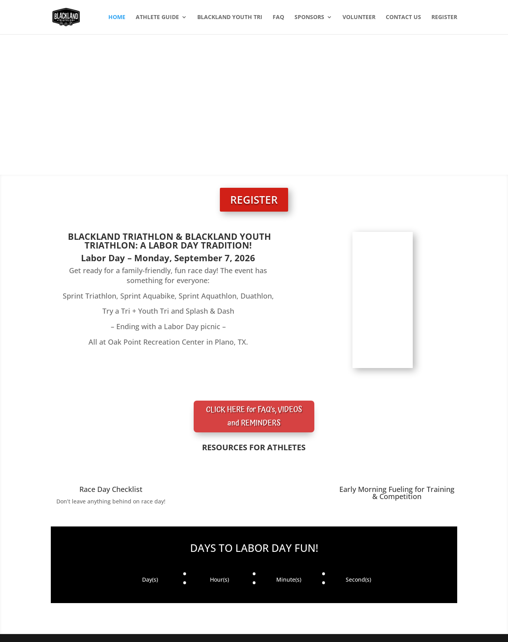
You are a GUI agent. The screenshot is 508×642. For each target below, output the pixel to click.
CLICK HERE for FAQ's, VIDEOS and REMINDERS (254, 416)
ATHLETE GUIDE (157, 17)
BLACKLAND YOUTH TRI (229, 17)
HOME (116, 17)
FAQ (278, 17)
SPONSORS (309, 17)
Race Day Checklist (110, 489)
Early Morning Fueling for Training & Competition (396, 492)
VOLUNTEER (359, 17)
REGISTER (444, 17)
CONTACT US (403, 17)
